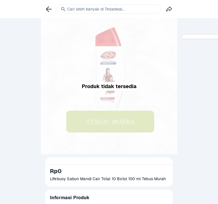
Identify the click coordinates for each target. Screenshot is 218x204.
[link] (48, 9)
